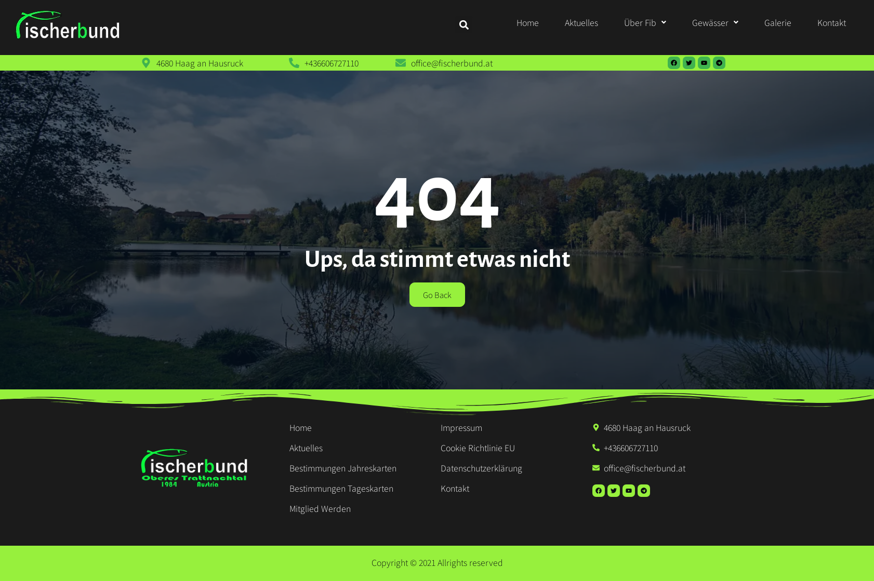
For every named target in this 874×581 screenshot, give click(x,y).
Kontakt (831, 22)
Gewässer (715, 22)
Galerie (777, 22)
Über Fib (645, 22)
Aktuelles (581, 22)
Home (528, 22)
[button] (645, 22)
